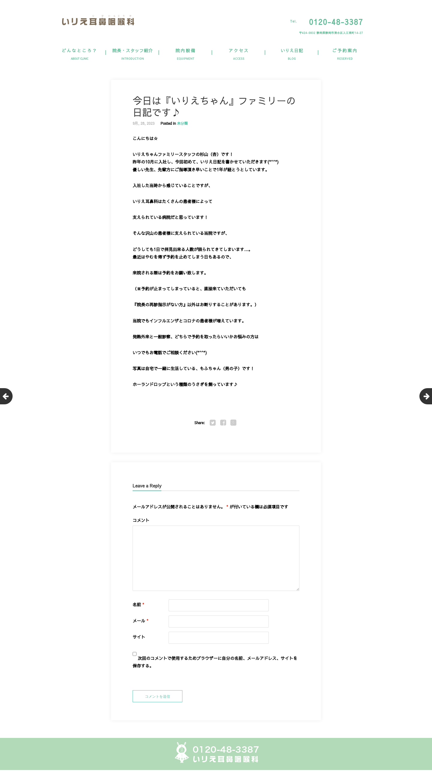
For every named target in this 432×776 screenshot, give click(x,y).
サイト (139, 637)
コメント (141, 520)
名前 (138, 604)
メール (140, 621)
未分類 (182, 123)
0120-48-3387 (336, 21)
